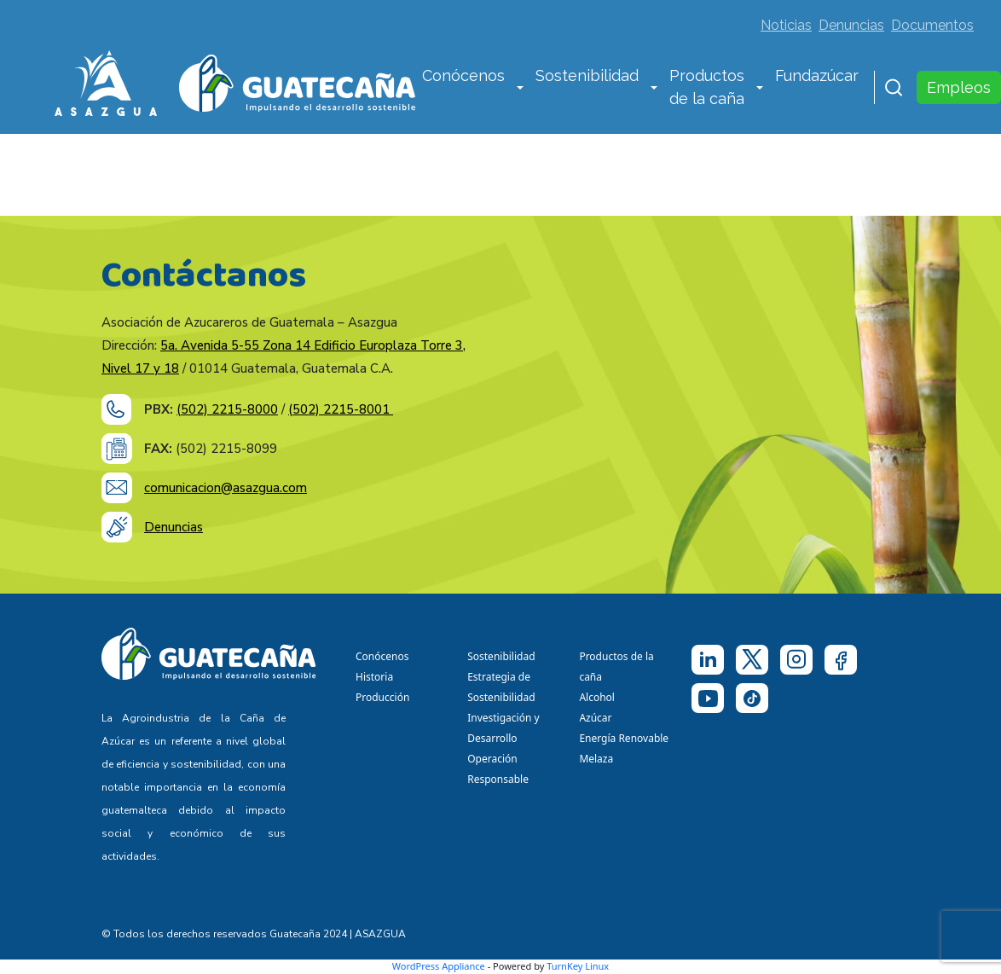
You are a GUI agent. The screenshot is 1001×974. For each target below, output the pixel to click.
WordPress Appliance (438, 966)
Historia (374, 677)
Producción (382, 697)
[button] (520, 88)
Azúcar (595, 717)
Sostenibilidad (587, 75)
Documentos (932, 25)
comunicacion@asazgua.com (225, 487)
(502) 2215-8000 (227, 409)
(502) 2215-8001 (340, 409)
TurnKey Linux (578, 966)
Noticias (786, 25)
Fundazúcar (817, 75)
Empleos (959, 87)
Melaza (596, 758)
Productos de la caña (706, 87)
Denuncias (851, 25)
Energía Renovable (623, 738)
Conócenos (463, 75)
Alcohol (597, 697)
